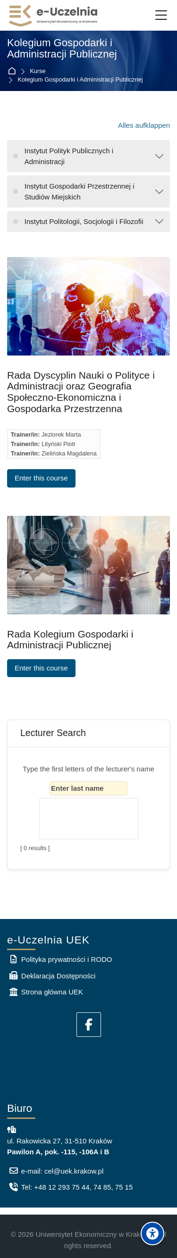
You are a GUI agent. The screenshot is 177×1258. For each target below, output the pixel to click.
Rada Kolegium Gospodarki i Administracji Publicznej (70, 640)
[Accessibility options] (152, 1233)
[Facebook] (88, 1024)
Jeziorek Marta (61, 434)
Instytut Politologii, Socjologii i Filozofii (84, 221)
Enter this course (41, 478)
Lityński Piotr (59, 443)
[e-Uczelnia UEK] (54, 15)
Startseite (13, 71)
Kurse (37, 71)
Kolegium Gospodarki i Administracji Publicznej (80, 80)
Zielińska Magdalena (69, 453)
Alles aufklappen (144, 125)
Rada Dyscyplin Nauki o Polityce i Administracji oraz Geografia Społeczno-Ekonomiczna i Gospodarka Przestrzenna (81, 392)
